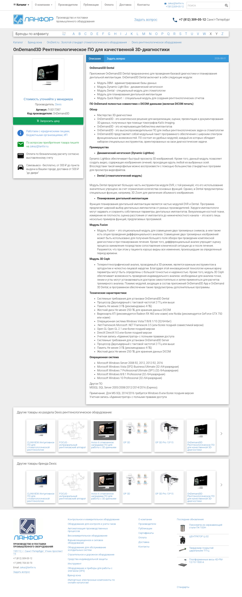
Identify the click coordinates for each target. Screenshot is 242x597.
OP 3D (126, 442)
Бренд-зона (35, 42)
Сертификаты (146, 533)
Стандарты (183, 587)
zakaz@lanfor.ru (174, 3)
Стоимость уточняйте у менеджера (48, 99)
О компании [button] (43, 4)
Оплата (109, 4)
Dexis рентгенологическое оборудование (157, 42)
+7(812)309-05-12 (175, 6)
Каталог (18, 42)
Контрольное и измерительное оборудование (93, 519)
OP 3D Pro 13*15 (164, 442)
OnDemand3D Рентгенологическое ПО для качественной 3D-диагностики (201, 446)
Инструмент (74, 563)
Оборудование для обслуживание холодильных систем (87, 548)
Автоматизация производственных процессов (88, 530)
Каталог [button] (21, 4)
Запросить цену (48, 121)
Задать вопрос (145, 20)
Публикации (91, 4)
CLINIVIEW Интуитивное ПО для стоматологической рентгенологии (40, 446)
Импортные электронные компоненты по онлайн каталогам (91, 581)
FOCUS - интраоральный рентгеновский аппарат (72, 445)
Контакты (143, 4)
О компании (145, 519)
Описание (95, 58)
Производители (68, 4)
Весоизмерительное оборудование (87, 535)
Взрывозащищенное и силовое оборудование (85, 541)
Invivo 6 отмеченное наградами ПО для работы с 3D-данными (103, 445)
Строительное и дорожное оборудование (91, 554)
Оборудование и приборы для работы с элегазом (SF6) (90, 569)
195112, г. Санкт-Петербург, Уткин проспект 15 (38, 552)
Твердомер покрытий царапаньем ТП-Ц (201, 549)
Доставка (125, 4)
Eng (64, 33)
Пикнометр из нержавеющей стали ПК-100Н (205, 526)
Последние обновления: (190, 519)
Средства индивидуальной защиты (88, 559)
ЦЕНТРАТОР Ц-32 (199, 536)
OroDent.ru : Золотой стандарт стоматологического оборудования (87, 42)
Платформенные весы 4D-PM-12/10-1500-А (206, 561)
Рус (63, 35)
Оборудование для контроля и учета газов (92, 523)
